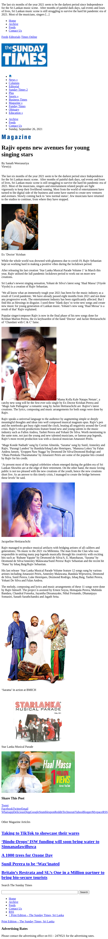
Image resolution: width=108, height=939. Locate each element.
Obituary (14, 109)
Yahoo (79, 812)
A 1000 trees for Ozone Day (27, 855)
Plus (11, 93)
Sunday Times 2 (18, 89)
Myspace (97, 812)
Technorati (68, 812)
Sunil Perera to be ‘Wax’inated (30, 863)
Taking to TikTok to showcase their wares (40, 833)
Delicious (18, 812)
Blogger (87, 812)
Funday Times (17, 106)
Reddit (59, 812)
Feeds (12, 27)
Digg (27, 812)
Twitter (17, 808)
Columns (14, 83)
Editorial (14, 86)
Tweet (5, 805)
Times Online (29, 36)
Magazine (16, 102)
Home (12, 20)
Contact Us (15, 30)
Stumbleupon (46, 812)
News (13, 79)
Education (16, 112)
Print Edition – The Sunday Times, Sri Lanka (36, 915)
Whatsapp (7, 812)
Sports (14, 96)
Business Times (18, 99)
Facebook (7, 808)
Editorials (14, 36)
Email (24, 808)
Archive (13, 24)
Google (34, 812)
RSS (105, 812)
